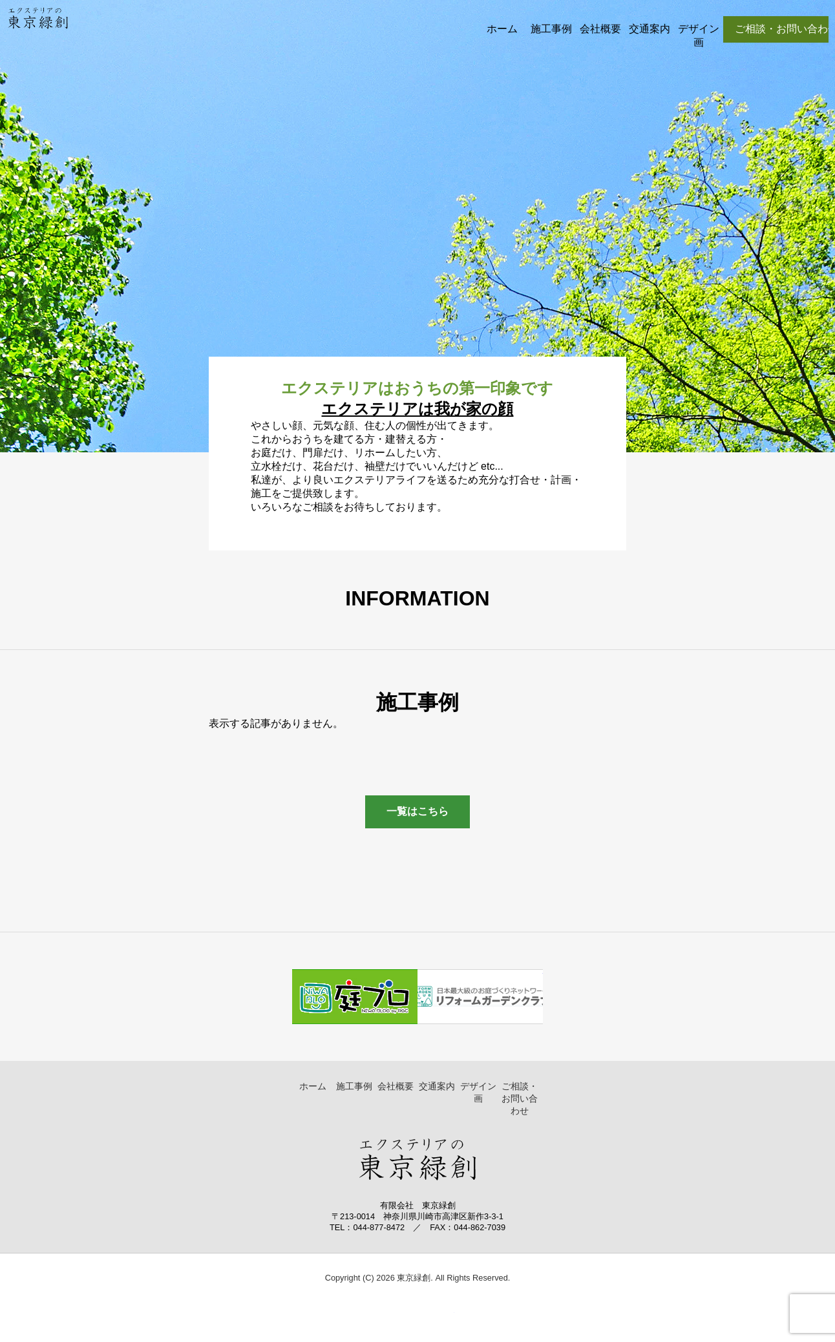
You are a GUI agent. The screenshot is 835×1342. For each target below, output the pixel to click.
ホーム (502, 28)
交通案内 (649, 28)
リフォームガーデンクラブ (480, 997)
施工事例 (551, 28)
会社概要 (600, 28)
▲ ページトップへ (437, 1319)
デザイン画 (698, 35)
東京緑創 (37, 29)
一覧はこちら (417, 811)
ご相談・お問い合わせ (520, 1098)
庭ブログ (355, 997)
